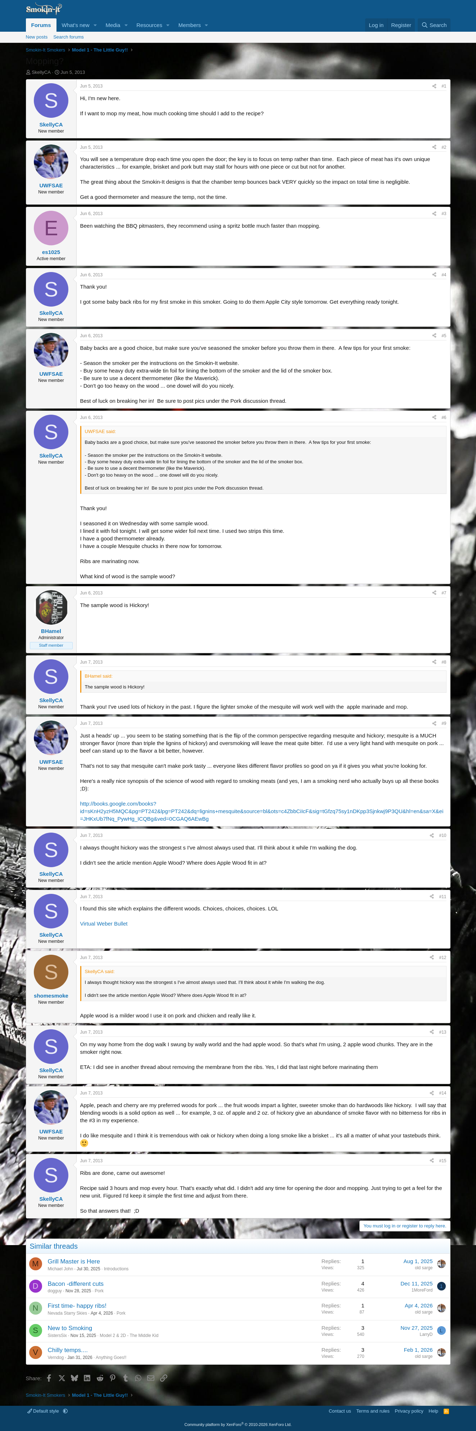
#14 (442, 1093)
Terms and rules (372, 1411)
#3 (443, 213)
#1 (443, 86)
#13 (442, 1032)
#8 (443, 662)
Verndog (56, 1357)
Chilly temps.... (68, 1350)
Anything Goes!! (111, 1357)
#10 (442, 835)
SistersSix (57, 1335)
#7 (443, 593)
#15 (442, 1160)
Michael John (60, 1268)
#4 (443, 274)
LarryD (426, 1334)
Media (112, 25)
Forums (41, 25)
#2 (443, 147)
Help (433, 1411)
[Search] (434, 25)
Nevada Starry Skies (67, 1313)
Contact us (340, 1411)
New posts (37, 37)
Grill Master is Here (74, 1261)
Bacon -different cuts (76, 1283)
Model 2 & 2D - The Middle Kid (129, 1335)
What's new (76, 25)
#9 (443, 723)
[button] (95, 25)
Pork (99, 1290)
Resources (149, 25)
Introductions (116, 1268)
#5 (443, 335)
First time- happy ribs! (77, 1305)
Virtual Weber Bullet (104, 923)
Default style (43, 1411)
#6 (443, 417)
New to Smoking (70, 1328)
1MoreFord (422, 1290)
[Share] (434, 86)
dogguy (55, 1290)
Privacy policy (409, 1411)
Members (189, 25)
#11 (442, 896)
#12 (442, 957)
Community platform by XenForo (238, 1424)
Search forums (68, 37)
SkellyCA (41, 72)
